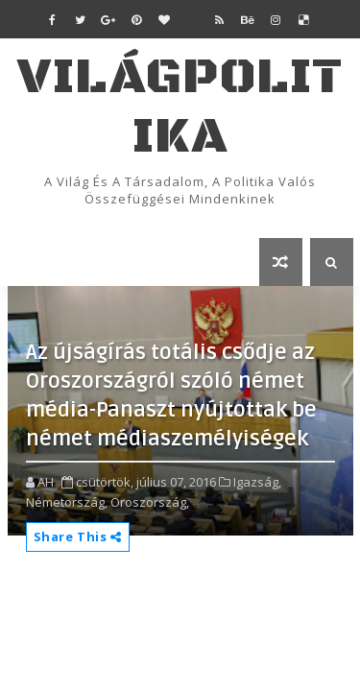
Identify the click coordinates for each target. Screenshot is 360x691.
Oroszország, (149, 502)
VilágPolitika (180, 107)
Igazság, (257, 481)
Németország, (67, 502)
